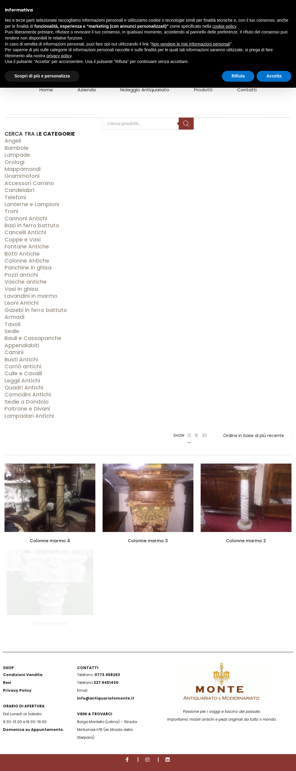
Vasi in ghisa (21, 289)
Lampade (17, 155)
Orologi (14, 162)
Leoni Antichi (22, 303)
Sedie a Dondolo (27, 401)
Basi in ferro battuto (32, 225)
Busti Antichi (21, 359)
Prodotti (203, 90)
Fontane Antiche (27, 246)
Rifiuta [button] (238, 76)
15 (196, 436)
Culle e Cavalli (23, 373)
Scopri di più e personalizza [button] (42, 76)
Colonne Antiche (27, 260)
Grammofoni (22, 176)
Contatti (247, 90)
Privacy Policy (17, 690)
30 (204, 436)
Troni (11, 211)
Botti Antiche (22, 253)
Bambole (17, 148)
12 (189, 435)
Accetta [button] (274, 76)
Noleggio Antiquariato (144, 90)
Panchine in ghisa (28, 267)
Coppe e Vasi (23, 239)
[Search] (186, 124)
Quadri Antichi (24, 387)
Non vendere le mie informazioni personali (190, 44)
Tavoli (12, 324)
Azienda (87, 90)
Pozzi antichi (21, 275)
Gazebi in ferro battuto (36, 310)
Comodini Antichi (28, 394)
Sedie (12, 331)
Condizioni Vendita (22, 674)
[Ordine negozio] (253, 435)
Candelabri (19, 190)
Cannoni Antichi (26, 218)
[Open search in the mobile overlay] (148, 108)
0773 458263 (107, 674)
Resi (7, 682)
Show (178, 435)
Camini (14, 352)
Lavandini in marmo (31, 296)
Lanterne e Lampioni (32, 204)
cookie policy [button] (224, 26)
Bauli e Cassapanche (33, 338)
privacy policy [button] (59, 55)
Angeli (13, 140)
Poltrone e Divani (27, 408)
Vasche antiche (26, 281)
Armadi (14, 317)
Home (46, 90)
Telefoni (15, 197)
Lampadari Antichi (29, 416)
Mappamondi (23, 169)
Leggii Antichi (22, 380)
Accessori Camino (29, 183)
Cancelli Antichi (25, 232)
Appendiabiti (22, 345)
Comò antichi (23, 366)
